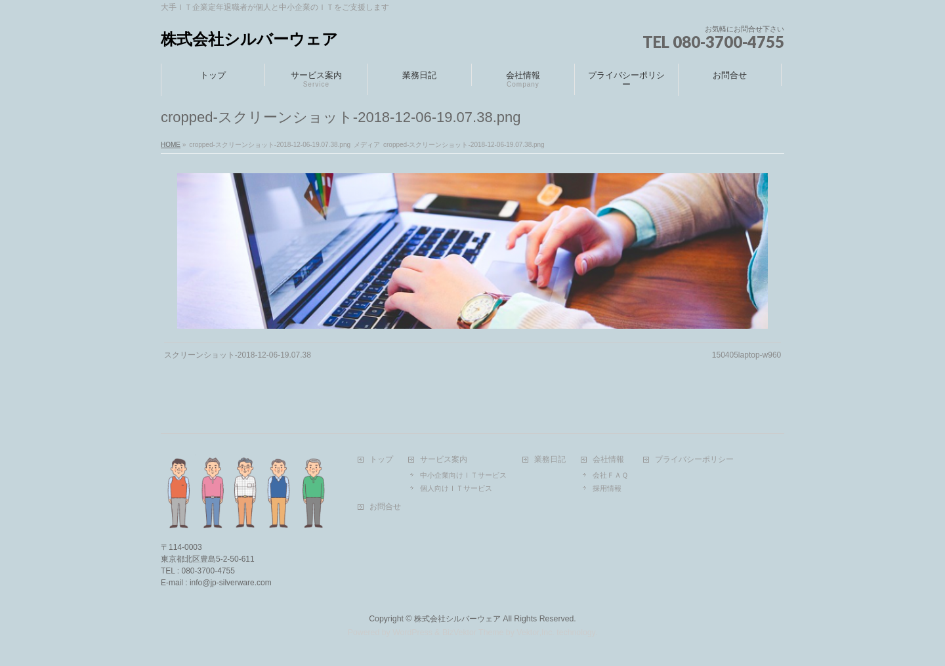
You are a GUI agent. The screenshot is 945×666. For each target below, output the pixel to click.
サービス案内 (443, 459)
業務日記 (550, 459)
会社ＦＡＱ (610, 475)
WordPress (412, 632)
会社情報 (608, 459)
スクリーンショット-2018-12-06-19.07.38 (237, 355)
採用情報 (607, 488)
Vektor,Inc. (535, 632)
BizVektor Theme (473, 632)
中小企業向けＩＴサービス (463, 475)
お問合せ (385, 507)
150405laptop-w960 (746, 355)
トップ (381, 459)
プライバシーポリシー (694, 459)
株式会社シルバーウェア (249, 39)
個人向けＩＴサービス (456, 488)
